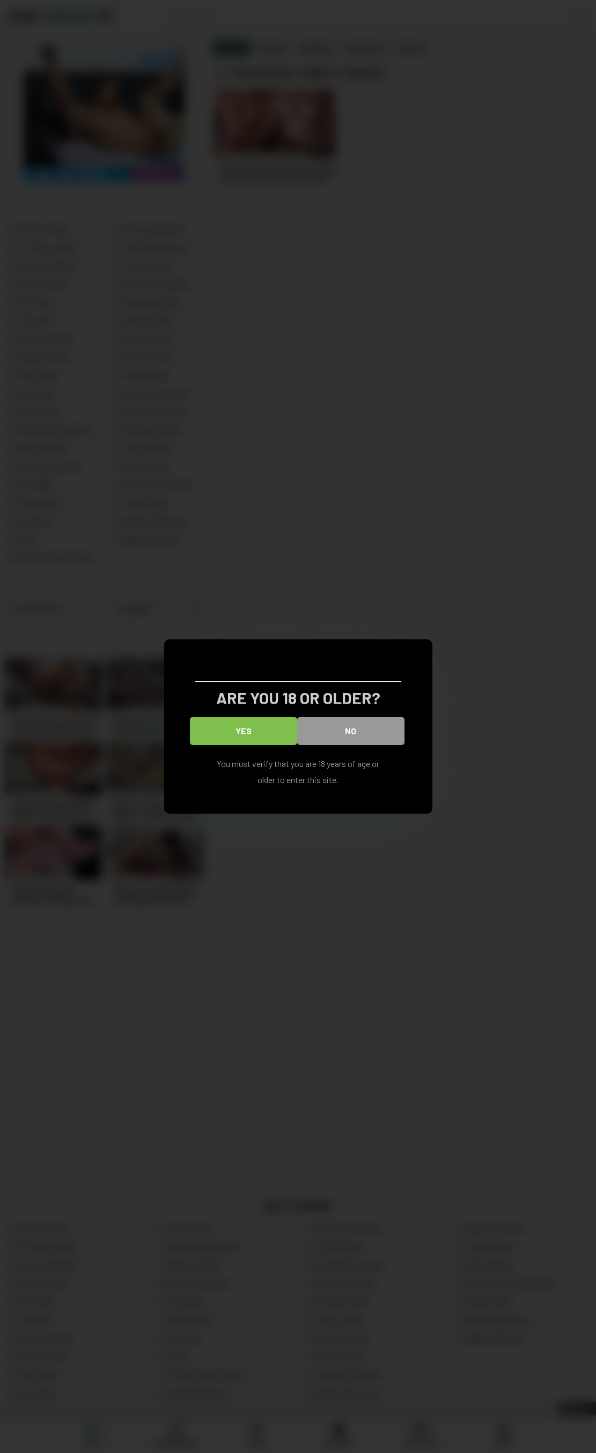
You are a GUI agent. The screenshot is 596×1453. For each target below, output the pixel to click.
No (350, 731)
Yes (244, 731)
